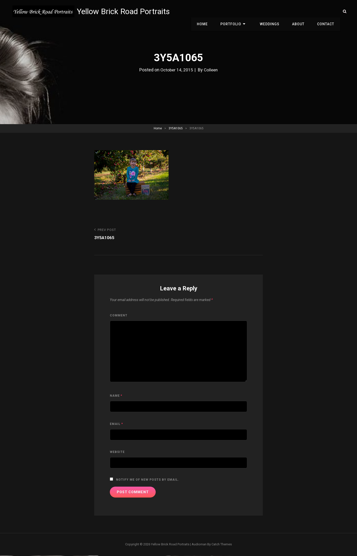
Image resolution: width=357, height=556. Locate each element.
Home (212, 11)
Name (116, 396)
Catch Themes (221, 544)
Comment (118, 315)
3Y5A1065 (176, 128)
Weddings (274, 11)
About (301, 11)
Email (116, 424)
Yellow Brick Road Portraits (124, 11)
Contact (326, 11)
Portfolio (238, 11)
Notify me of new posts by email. (147, 480)
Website (117, 452)
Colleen (211, 69)
